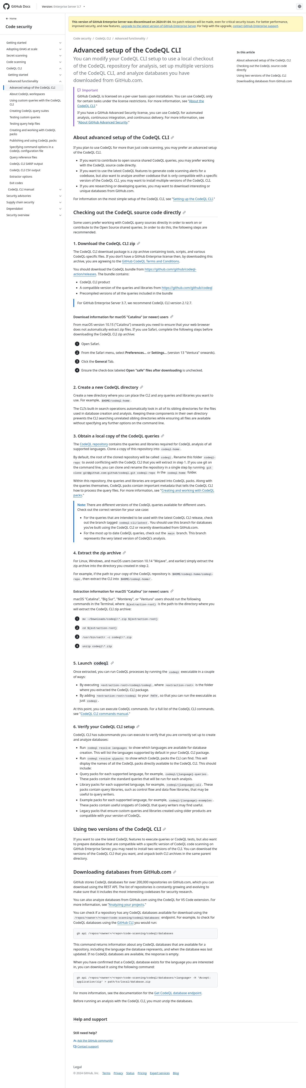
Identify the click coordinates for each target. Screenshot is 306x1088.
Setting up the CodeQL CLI (193, 199)
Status (130, 1073)
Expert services (160, 1073)
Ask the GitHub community (93, 1040)
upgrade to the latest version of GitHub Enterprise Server (158, 26)
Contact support (86, 1046)
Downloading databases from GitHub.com (124, 871)
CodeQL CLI (103, 38)
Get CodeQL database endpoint (177, 993)
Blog (176, 1073)
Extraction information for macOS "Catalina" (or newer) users (123, 591)
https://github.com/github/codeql (187, 287)
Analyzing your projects (126, 904)
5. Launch (93, 663)
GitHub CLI (125, 922)
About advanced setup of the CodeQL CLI (123, 137)
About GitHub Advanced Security (102, 122)
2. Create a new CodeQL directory (108, 387)
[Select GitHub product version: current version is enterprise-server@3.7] (63, 6)
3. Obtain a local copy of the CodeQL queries (118, 436)
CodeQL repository (94, 444)
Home (11, 18)
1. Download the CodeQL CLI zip (106, 243)
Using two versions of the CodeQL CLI (119, 829)
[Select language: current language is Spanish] (299, 6)
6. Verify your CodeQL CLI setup (106, 726)
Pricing (142, 1073)
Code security (19, 26)
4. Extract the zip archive (99, 553)
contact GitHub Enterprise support (255, 26)
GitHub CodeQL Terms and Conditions (150, 261)
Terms (106, 1073)
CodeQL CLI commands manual (104, 714)
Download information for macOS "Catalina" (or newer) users (123, 317)
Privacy (118, 1073)
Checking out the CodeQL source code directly (129, 212)
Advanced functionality (130, 38)
